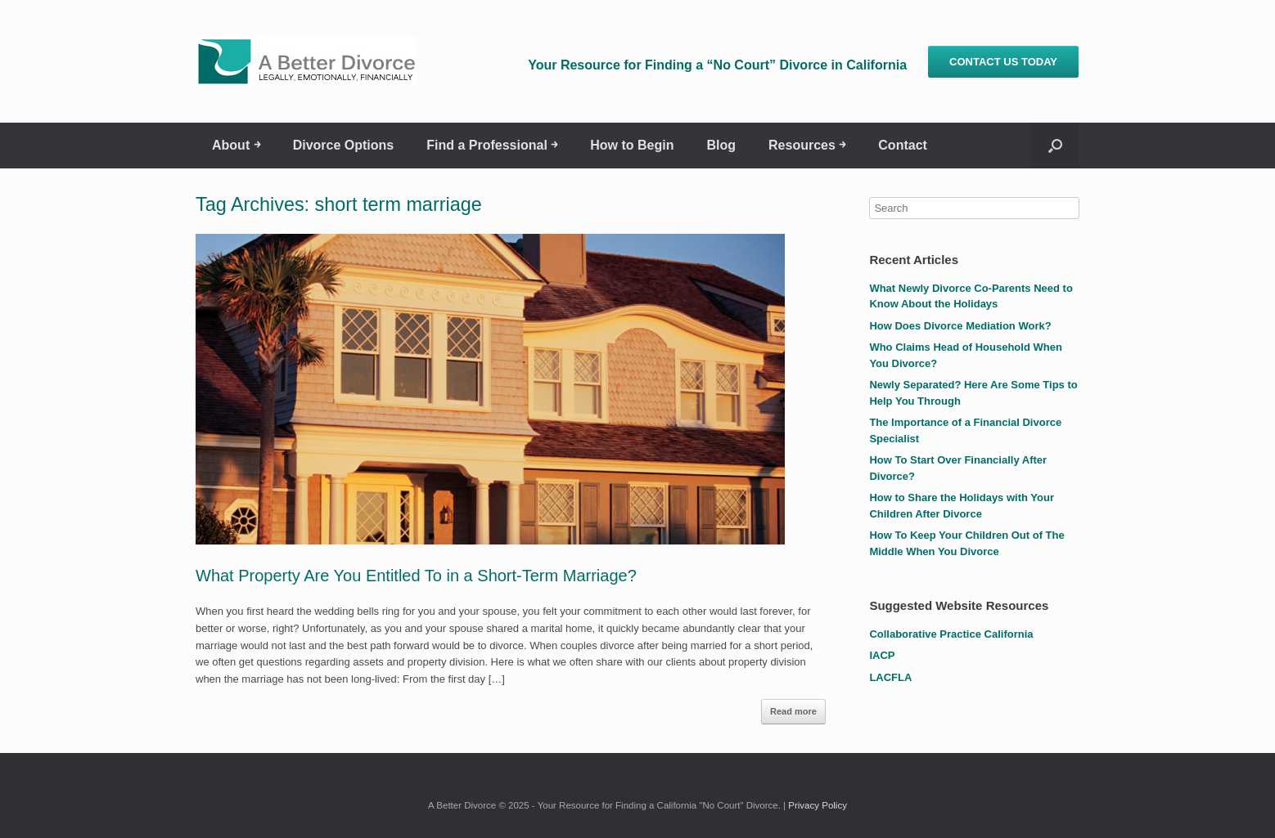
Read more (793, 711)
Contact (902, 145)
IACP (881, 655)
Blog (721, 145)
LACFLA (890, 677)
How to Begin (632, 145)
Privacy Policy (817, 805)
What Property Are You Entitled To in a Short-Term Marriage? (416, 576)
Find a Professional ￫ (491, 145)
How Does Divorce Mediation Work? (960, 326)
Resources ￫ (806, 145)
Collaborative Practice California (951, 634)
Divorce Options (343, 145)
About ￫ (236, 145)
